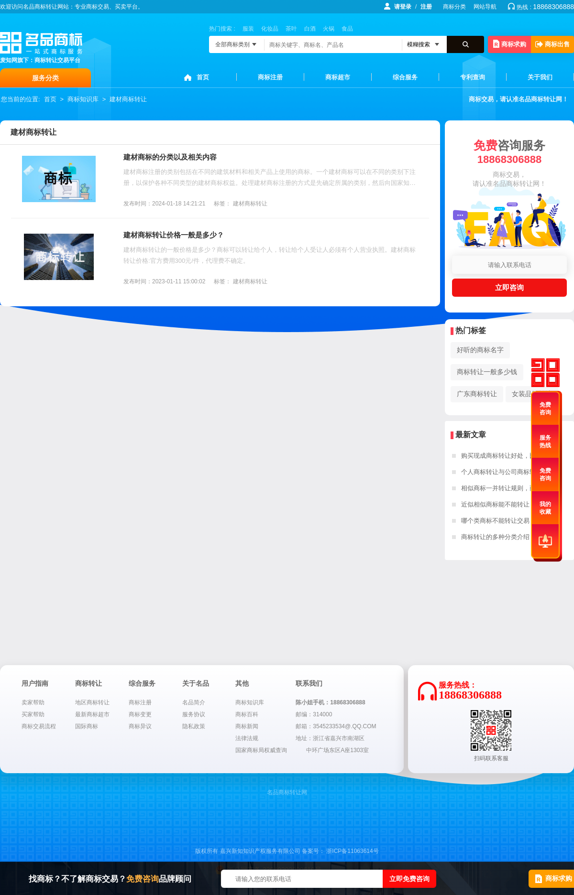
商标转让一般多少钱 (487, 372)
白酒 (310, 28)
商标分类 (454, 6)
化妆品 (269, 28)
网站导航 (485, 6)
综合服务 (405, 77)
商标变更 (140, 714)
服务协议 (193, 714)
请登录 (402, 6)
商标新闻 (246, 726)
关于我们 (540, 77)
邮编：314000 (314, 714)
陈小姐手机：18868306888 (330, 702)
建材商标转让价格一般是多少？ (173, 235)
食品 (347, 28)
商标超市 (337, 77)
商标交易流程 (39, 726)
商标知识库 (83, 99)
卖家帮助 (33, 702)
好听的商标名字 (480, 350)
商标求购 (509, 44)
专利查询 (472, 77)
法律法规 (246, 738)
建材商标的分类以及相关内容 (170, 157)
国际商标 (86, 726)
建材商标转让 (128, 99)
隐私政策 (193, 726)
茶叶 (291, 28)
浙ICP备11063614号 (352, 851)
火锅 (328, 28)
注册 (426, 6)
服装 (248, 28)
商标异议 (140, 726)
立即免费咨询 (409, 879)
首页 (203, 77)
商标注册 (270, 77)
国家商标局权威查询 (261, 750)
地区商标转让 (92, 702)
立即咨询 (509, 287)
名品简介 (193, 702)
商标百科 (246, 714)
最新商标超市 (92, 714)
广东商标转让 (477, 394)
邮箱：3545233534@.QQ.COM (336, 726)
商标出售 (552, 44)
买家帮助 (33, 714)
